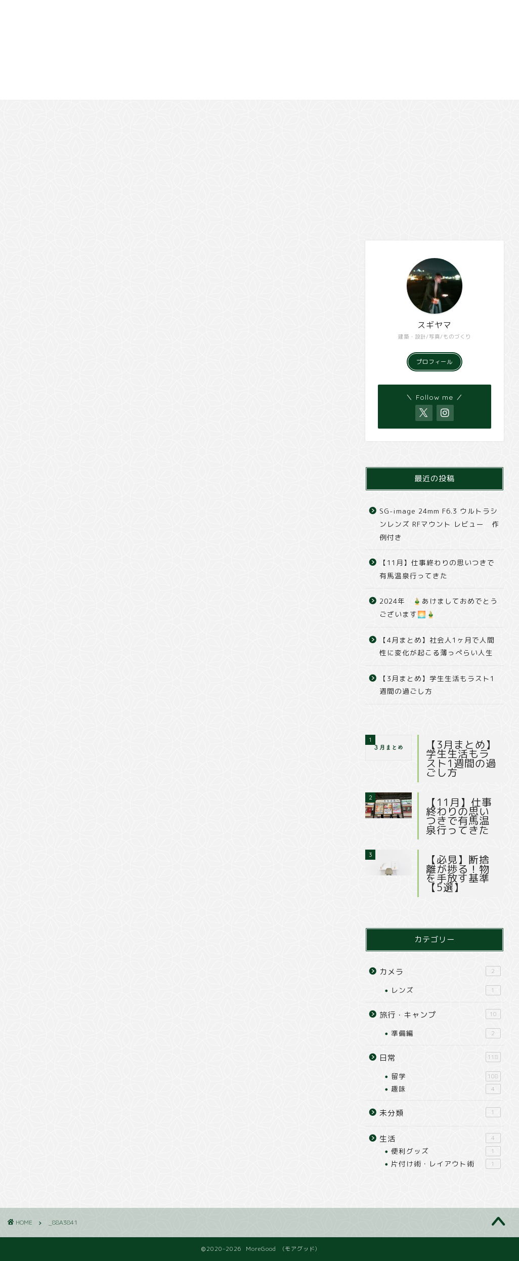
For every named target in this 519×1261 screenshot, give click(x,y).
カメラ (243, 112)
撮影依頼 (426, 112)
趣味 (446, 1089)
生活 (440, 1138)
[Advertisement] (259, 50)
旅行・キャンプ (149, 112)
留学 (446, 1076)
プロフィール (434, 362)
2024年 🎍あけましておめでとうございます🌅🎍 (438, 607)
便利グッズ (446, 1151)
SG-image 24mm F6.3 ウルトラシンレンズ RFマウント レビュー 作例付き (439, 523)
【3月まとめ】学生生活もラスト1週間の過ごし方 (437, 685)
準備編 (446, 1033)
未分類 (440, 1112)
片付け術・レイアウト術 (446, 1164)
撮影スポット (334, 112)
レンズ (446, 990)
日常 (56, 112)
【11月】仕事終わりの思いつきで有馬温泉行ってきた (437, 569)
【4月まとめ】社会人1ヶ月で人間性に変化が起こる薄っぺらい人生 (437, 646)
